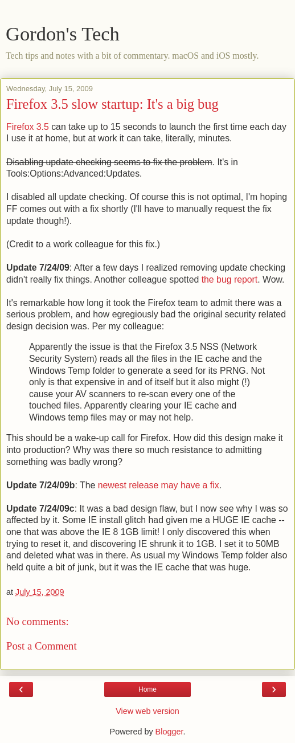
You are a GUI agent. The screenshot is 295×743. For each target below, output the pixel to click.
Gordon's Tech (63, 33)
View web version (147, 711)
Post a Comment (41, 646)
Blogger (169, 731)
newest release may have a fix (158, 485)
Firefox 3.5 (28, 127)
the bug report (230, 279)
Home (147, 689)
